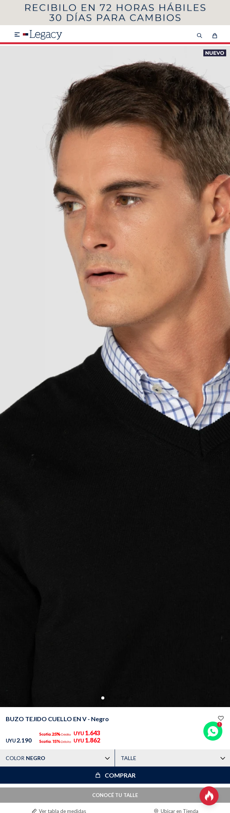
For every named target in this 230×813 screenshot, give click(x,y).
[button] (102, 697)
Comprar (120, 775)
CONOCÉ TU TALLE (115, 795)
